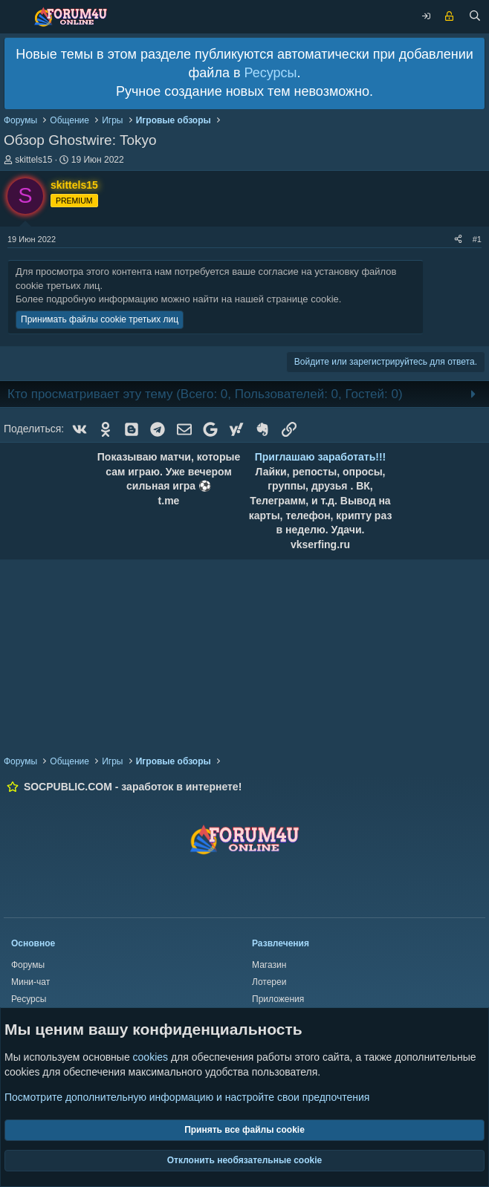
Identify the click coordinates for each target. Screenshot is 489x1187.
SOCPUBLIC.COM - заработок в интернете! (133, 787)
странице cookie (303, 299)
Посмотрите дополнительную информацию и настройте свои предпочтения (186, 1097)
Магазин (269, 965)
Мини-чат (30, 982)
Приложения (278, 999)
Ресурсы (270, 72)
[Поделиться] (458, 239)
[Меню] (15, 17)
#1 (477, 239)
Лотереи (269, 982)
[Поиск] (475, 17)
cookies (150, 1058)
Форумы (28, 965)
